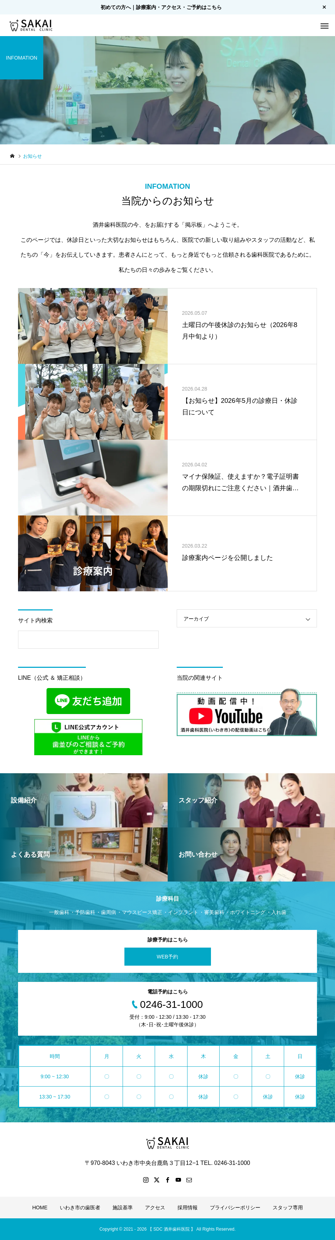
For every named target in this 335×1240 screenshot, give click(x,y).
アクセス (155, 1207)
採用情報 (187, 1207)
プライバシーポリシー (235, 1207)
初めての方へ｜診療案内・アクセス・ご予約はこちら (161, 7)
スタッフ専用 (288, 1207)
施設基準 (123, 1207)
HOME (40, 1207)
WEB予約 (167, 957)
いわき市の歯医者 (80, 1207)
